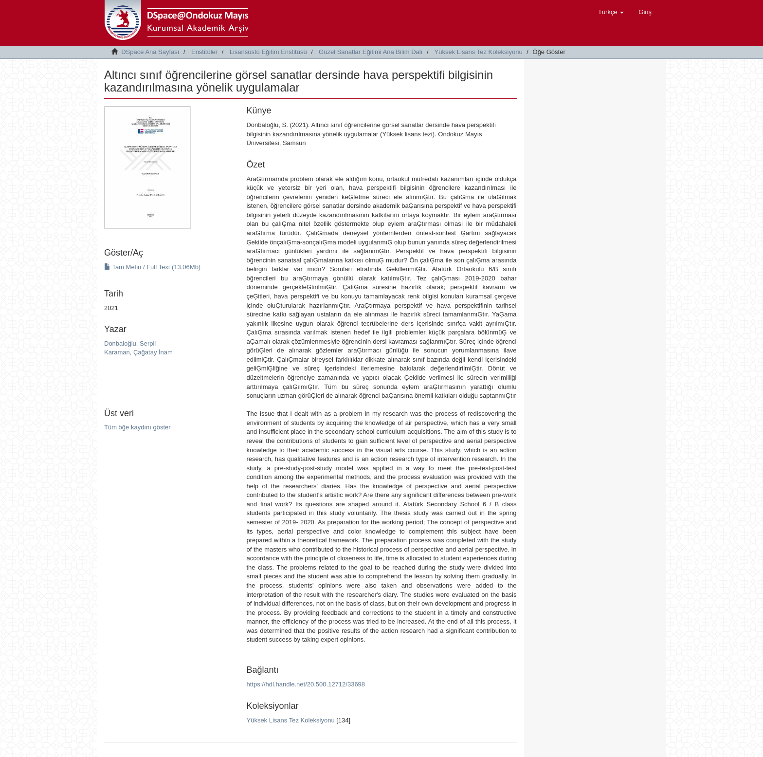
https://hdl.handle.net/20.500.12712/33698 (305, 684)
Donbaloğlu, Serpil (130, 343)
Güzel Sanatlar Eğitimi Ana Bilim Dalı (370, 51)
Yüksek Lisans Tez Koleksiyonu (479, 51)
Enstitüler (204, 51)
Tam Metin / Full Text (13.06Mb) (152, 267)
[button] (611, 12)
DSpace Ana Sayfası (150, 51)
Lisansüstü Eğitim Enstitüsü (268, 51)
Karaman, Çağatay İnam (138, 352)
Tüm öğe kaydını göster (137, 427)
